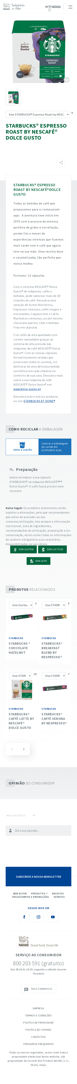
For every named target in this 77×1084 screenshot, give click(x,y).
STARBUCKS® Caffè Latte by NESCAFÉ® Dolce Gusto (21, 721)
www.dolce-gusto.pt (27, 389)
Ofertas (59, 897)
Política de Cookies (38, 1029)
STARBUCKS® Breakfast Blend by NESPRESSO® (52, 650)
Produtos (38, 893)
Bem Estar (20, 893)
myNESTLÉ (53, 8)
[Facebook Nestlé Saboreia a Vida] (24, 917)
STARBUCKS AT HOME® (39, 401)
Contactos (38, 1037)
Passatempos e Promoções (30, 897)
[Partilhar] (61, 162)
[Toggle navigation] (70, 6)
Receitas (58, 893)
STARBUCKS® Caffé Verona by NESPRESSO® (54, 718)
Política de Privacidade (38, 1022)
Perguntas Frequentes (38, 1044)
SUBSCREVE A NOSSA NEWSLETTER (38, 876)
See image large (38, 51)
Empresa (38, 1008)
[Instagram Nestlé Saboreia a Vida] (38, 917)
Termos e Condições (38, 1015)
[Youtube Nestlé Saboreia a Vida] (53, 917)
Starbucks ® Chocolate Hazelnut (19, 648)
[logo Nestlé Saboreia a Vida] (15, 6)
